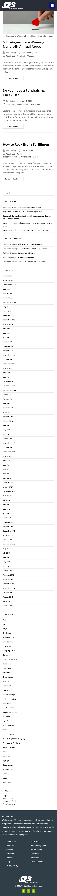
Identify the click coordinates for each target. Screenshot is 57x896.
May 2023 (6, 333)
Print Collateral (8, 734)
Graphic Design (9, 694)
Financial (6, 681)
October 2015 (8, 540)
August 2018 (8, 421)
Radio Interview (9, 747)
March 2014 (7, 606)
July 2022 (6, 372)
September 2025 (9, 284)
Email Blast (10, 104)
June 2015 (6, 557)
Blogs (5, 628)
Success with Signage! (26, 253)
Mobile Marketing (10, 712)
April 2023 (6, 337)
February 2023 (8, 346)
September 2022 (9, 364)
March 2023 (7, 342)
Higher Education (9, 699)
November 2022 (9, 355)
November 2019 (9, 412)
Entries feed (8, 798)
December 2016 (9, 491)
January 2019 (8, 416)
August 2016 (8, 496)
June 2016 (6, 504)
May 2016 (6, 509)
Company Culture (9, 650)
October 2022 (8, 359)
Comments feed (9, 801)
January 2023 (8, 350)
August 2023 (8, 324)
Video (35, 157)
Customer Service (10, 659)
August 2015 (8, 548)
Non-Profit (21, 56)
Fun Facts (6, 690)
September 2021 (9, 390)
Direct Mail (10, 56)
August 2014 (8, 597)
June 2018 (6, 425)
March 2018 (7, 438)
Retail (5, 752)
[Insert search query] (28, 192)
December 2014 (9, 584)
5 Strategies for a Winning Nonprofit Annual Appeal (23, 44)
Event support (23, 104)
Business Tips (8, 637)
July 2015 (6, 553)
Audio (5, 620)
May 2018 (6, 430)
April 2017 (6, 474)
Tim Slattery (11, 52)
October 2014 (8, 592)
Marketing (35, 104)
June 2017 (6, 465)
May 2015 (6, 562)
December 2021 (9, 381)
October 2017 (8, 447)
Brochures (7, 633)
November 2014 (9, 588)
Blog (4, 624)
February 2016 (8, 522)
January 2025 (8, 298)
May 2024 (6, 306)
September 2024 (9, 302)
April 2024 (6, 311)
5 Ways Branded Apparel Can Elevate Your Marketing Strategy (27, 230)
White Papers (8, 782)
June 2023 (6, 328)
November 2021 (9, 386)
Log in (5, 795)
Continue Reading (14, 77)
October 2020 (8, 399)
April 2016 (6, 513)
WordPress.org (9, 804)
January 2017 (8, 487)
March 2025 (7, 293)
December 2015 (9, 531)
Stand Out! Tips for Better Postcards (32, 262)
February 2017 (8, 482)
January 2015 (8, 579)
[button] (52, 5)
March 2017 (7, 478)
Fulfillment (15, 157)
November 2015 (9, 535)
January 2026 (8, 280)
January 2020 (8, 408)
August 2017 (8, 456)
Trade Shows (8, 769)
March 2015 (7, 570)
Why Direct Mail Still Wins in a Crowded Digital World (23, 211)
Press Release (8, 725)
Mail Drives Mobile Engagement (30, 244)
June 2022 (6, 377)
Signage (6, 760)
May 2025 (6, 289)
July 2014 (6, 601)
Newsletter (7, 716)
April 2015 (6, 566)
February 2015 (8, 575)
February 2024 (8, 315)
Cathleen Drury (9, 244)
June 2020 (6, 403)
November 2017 (9, 443)
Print (5, 730)
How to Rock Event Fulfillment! (27, 144)
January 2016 (8, 526)
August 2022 (8, 368)
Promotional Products (11, 743)
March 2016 (7, 518)
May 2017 (6, 469)
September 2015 (9, 544)
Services (31, 56)
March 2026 (7, 276)
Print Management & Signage (14, 738)
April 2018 (6, 434)
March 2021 (7, 394)
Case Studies (8, 642)
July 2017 (6, 460)
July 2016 (6, 500)
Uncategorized (9, 774)
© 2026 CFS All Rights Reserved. (29, 886)
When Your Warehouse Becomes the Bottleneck (22, 207)
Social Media (8, 765)
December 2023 (9, 320)
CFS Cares (7, 646)
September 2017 (9, 452)
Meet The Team (9, 708)
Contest (6, 655)
